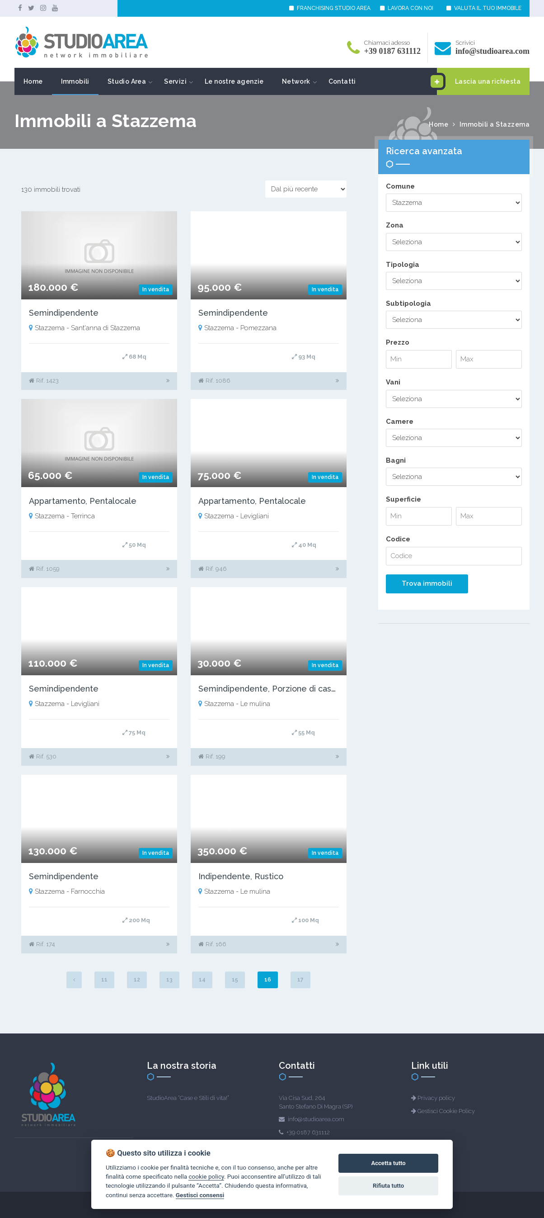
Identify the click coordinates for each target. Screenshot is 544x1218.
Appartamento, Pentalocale (82, 501)
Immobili (75, 81)
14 (202, 979)
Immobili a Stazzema (495, 124)
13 (169, 979)
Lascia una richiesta (479, 81)
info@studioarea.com (492, 51)
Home (33, 81)
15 (235, 979)
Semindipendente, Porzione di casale (270, 688)
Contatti (342, 81)
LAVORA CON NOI (406, 8)
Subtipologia (408, 303)
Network (296, 81)
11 (104, 979)
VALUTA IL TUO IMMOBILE (483, 8)
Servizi (175, 81)
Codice (398, 539)
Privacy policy (436, 1098)
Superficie (403, 499)
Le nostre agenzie (234, 81)
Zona (394, 225)
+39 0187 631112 (392, 51)
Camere (399, 421)
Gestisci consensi (200, 1195)
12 (137, 979)
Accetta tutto (388, 1163)
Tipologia (402, 265)
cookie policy (206, 1176)
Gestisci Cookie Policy (446, 1111)
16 (267, 979)
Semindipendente (63, 313)
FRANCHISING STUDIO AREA (329, 8)
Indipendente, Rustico (240, 876)
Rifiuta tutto (388, 1185)
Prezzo (397, 342)
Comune (400, 186)
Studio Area (127, 81)
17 (300, 979)
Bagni (396, 460)
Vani (393, 382)
